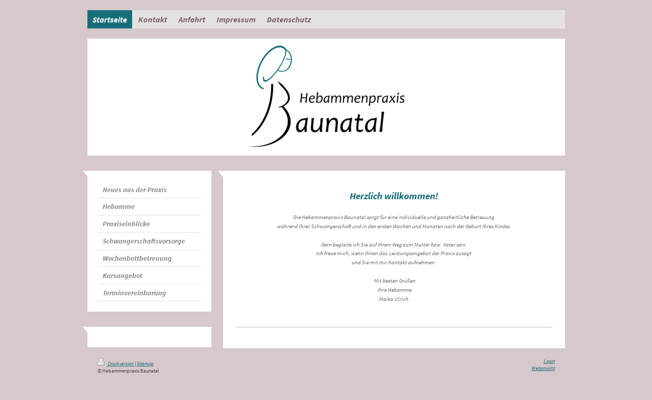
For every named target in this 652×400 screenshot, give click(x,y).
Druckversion (116, 364)
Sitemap (145, 364)
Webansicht (543, 368)
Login (549, 361)
